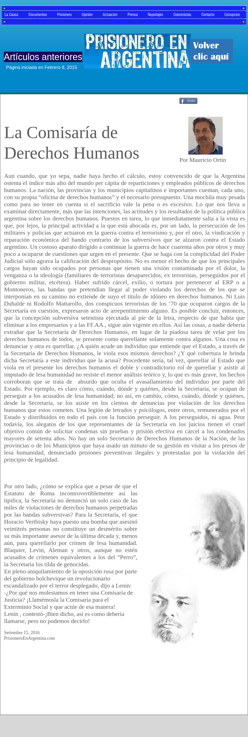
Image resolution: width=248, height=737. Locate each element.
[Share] (188, 101)
